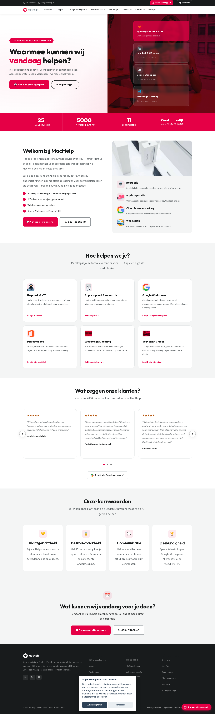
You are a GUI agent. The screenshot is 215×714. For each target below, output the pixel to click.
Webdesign (113, 9)
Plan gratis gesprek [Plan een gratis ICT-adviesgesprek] (196, 707)
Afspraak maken (169, 678)
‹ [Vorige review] (22, 434)
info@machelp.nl (46, 2)
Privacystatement (154, 707)
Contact (140, 9)
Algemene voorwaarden (173, 707)
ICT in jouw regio (169, 690)
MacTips (152, 9)
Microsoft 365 (98, 9)
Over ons (127, 9)
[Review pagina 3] (111, 464)
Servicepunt (167, 672)
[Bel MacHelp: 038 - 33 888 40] (32, 677)
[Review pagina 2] (107, 464)
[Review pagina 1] (104, 464)
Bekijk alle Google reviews (107, 475)
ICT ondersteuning (97, 660)
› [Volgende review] (192, 434)
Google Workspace (78, 9)
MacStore (166, 684)
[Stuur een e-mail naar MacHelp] (39, 677)
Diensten (49, 9)
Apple (61, 9)
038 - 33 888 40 (29, 2)
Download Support (161, 2)
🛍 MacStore (184, 2)
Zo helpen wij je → (65, 84)
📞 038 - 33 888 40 (61, 221)
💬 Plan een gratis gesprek (29, 84)
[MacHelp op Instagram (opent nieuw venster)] (25, 677)
